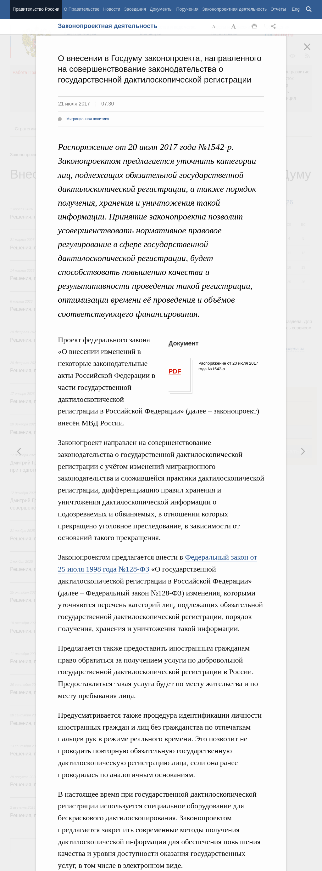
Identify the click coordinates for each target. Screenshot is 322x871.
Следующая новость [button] (19, 451)
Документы (161, 9)
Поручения (187, 9)
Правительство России (36, 9)
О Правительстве (81, 9)
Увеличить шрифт (234, 26)
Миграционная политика (87, 119)
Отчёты (278, 9)
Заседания (135, 9)
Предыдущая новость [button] (302, 451)
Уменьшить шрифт (214, 26)
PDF (175, 371)
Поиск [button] (309, 9)
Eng (296, 9)
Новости (111, 9)
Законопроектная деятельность (234, 9)
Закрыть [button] (311, 51)
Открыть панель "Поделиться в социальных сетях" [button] (274, 26)
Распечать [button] (254, 26)
